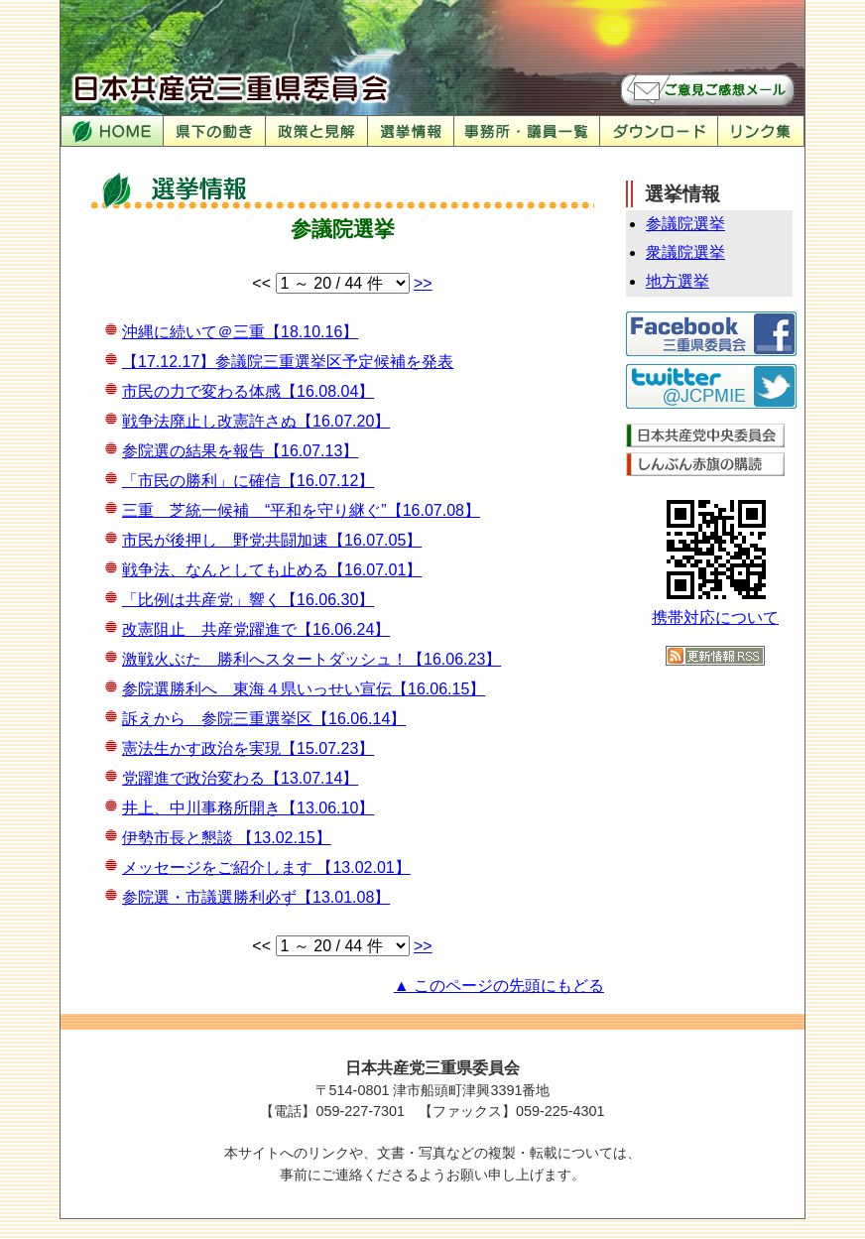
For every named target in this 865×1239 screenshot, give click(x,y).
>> (423, 283)
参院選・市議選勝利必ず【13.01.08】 (256, 897)
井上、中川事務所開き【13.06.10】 (248, 808)
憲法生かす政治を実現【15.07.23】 (248, 748)
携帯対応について (715, 617)
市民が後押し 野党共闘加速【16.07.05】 (272, 540)
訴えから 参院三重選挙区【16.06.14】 (264, 718)
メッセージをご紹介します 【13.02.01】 (266, 867)
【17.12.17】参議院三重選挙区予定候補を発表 (287, 361)
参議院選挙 (685, 223)
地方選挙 (677, 281)
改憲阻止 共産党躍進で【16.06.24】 (256, 629)
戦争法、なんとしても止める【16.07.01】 (272, 569)
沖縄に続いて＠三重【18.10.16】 (240, 331)
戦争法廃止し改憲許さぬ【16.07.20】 (256, 421)
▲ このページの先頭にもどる (499, 985)
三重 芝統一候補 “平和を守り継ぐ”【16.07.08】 (301, 510)
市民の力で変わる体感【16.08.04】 (248, 391)
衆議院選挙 (685, 252)
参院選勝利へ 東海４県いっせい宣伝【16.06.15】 (303, 689)
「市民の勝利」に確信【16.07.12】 (248, 480)
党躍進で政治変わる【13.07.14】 (240, 778)
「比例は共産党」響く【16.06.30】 (248, 599)
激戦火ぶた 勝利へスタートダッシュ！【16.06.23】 (311, 659)
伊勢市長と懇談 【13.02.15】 (226, 837)
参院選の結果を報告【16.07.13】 (240, 450)
